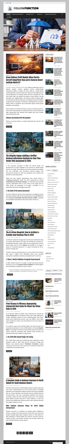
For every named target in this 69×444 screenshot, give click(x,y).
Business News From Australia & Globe (52, 327)
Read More (8, 126)
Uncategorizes (51, 247)
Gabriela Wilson (17, 85)
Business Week (51, 209)
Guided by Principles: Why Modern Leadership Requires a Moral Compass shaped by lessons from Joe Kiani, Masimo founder (58, 156)
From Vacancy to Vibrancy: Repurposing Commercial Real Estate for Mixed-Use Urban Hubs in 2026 (23, 306)
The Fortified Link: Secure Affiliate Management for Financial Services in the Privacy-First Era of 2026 (58, 112)
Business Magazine (52, 192)
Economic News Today (53, 216)
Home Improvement (52, 228)
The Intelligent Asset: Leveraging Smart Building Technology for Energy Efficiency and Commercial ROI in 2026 (58, 123)
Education (50, 218)
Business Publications (52, 203)
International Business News (54, 230)
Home (8, 14)
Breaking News (51, 173)
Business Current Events (53, 182)
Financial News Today (52, 226)
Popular (48, 270)
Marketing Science (52, 232)
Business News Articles (50, 14)
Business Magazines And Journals (51, 291)
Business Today (9, 75)
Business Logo (51, 190)
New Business (51, 235)
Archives (55, 170)
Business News (51, 194)
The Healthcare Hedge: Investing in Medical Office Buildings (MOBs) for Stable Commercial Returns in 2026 (58, 145)
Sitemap (48, 260)
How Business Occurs (49, 286)
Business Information (10, 153)
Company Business (9, 230)
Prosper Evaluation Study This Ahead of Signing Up (58, 280)
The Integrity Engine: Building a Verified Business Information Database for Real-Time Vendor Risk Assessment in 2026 (23, 158)
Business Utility (30, 14)
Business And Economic (17, 14)
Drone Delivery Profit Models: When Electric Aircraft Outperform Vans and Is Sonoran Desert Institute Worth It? (24, 80)
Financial (39, 14)
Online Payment (51, 239)
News (49, 237)
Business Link (51, 188)
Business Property (9, 301)
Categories (49, 170)
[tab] (49, 170)
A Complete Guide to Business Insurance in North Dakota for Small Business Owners (24, 381)
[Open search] (62, 14)
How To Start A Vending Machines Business (53, 274)
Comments (55, 270)
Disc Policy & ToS (50, 258)
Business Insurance (9, 378)
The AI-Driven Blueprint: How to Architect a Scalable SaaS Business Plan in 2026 (22, 233)
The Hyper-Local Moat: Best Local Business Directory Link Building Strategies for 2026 (58, 134)
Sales (49, 245)
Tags (60, 270)
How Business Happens (49, 308)
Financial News (51, 224)
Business (9, 17)
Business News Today (52, 199)
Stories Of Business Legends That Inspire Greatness (58, 321)
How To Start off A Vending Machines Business (57, 302)
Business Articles (51, 180)
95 (26, 432)
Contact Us (48, 256)
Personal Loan (51, 243)
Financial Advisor (51, 222)
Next (31, 432)
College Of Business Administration (52, 296)
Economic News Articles (53, 213)
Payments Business (52, 241)
